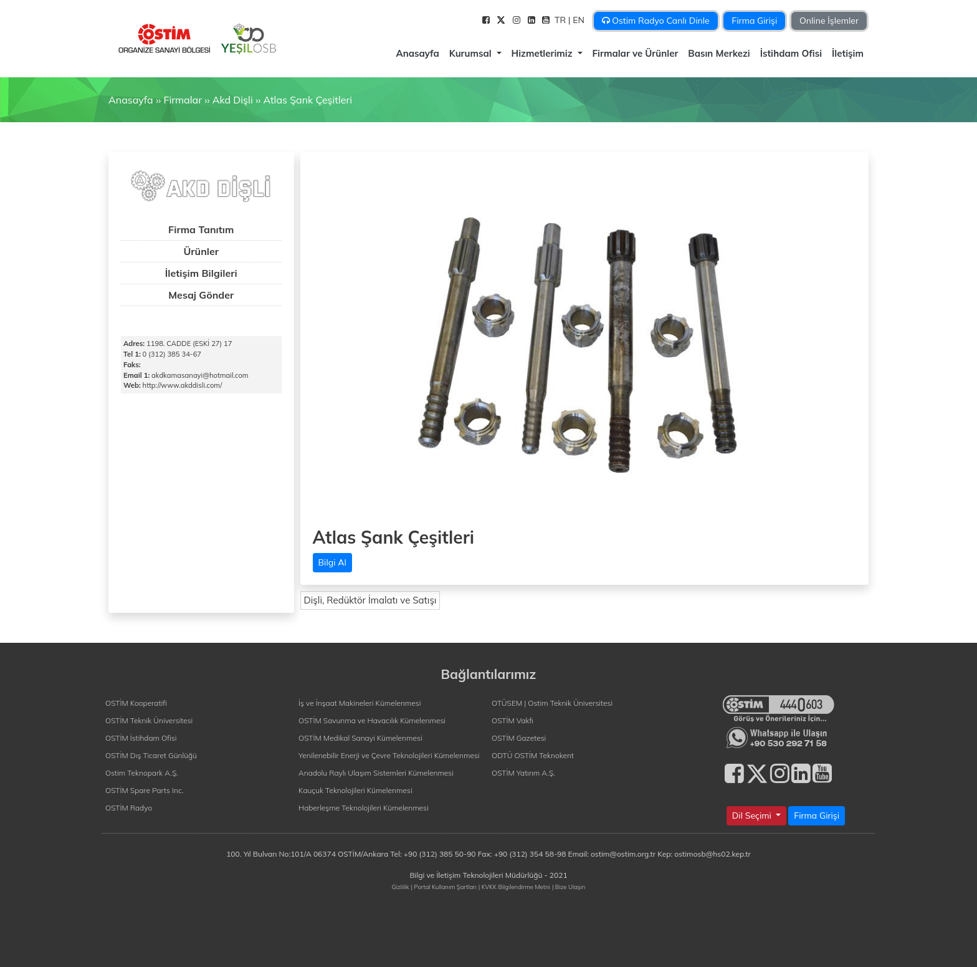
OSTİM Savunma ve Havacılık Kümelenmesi (372, 720)
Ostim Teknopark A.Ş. (141, 772)
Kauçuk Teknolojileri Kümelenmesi (355, 790)
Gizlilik (400, 886)
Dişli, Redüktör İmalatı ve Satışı (370, 600)
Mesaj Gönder (201, 295)
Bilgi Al (332, 562)
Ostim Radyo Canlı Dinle (656, 20)
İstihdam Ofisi (791, 53)
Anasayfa (417, 53)
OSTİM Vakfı (512, 720)
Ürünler (201, 251)
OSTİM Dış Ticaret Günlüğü (151, 755)
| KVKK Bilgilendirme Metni (514, 886)
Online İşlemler (829, 20)
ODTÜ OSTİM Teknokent (533, 755)
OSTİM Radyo (128, 807)
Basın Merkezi (719, 53)
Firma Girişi (754, 20)
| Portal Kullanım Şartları (444, 886)
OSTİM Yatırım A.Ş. (523, 772)
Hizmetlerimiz (543, 53)
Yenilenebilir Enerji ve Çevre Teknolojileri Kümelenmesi (389, 755)
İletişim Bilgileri (201, 273)
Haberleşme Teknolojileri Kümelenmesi (363, 807)
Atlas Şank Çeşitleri (307, 100)
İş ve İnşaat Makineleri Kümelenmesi (359, 703)
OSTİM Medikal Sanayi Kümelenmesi (360, 738)
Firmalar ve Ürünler (636, 53)
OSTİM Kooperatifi (136, 703)
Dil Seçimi (753, 815)
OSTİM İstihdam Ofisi (141, 738)
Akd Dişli (232, 100)
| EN (577, 20)
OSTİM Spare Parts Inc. (144, 790)
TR (561, 20)
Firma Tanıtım (201, 229)
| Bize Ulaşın (568, 886)
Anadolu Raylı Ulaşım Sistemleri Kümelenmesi (376, 772)
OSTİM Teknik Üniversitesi (149, 720)
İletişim (848, 53)
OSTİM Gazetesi (519, 738)
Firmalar (182, 100)
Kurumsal (471, 53)
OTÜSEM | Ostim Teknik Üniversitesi (552, 703)
